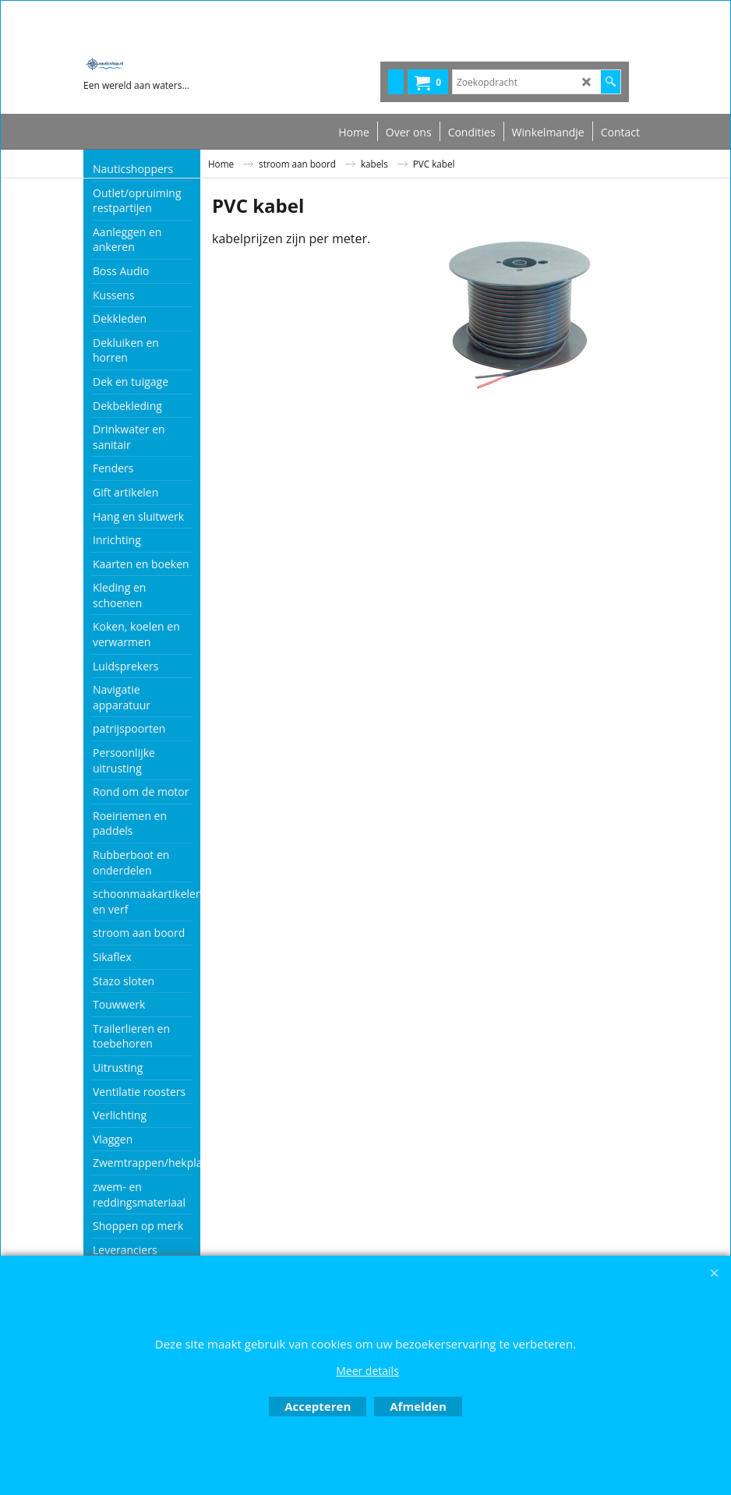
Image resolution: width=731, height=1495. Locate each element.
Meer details (367, 1370)
